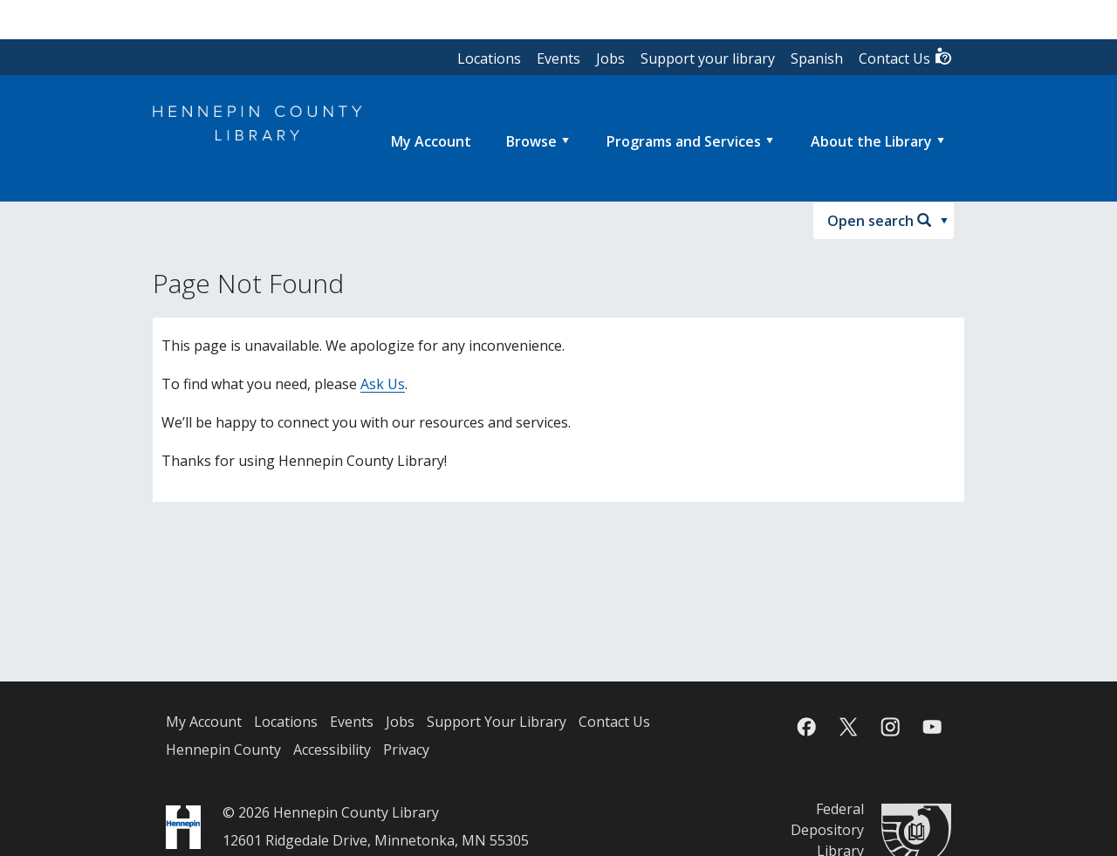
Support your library (708, 58)
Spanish (817, 58)
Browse (531, 141)
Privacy (406, 749)
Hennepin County (223, 749)
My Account (204, 721)
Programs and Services (683, 141)
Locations (489, 58)
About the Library (871, 141)
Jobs (610, 58)
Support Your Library (496, 721)
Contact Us (906, 57)
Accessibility (332, 749)
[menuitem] (431, 141)
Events (558, 58)
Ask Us (382, 384)
